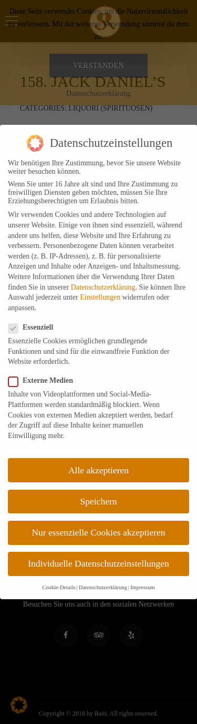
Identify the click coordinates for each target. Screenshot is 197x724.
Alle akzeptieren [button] (98, 470)
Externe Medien (44, 380)
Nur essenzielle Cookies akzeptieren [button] (98, 532)
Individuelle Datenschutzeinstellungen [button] (98, 563)
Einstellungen (100, 297)
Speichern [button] (98, 501)
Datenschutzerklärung (103, 287)
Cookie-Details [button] (59, 587)
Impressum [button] (142, 587)
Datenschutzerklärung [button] (103, 587)
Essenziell (34, 327)
